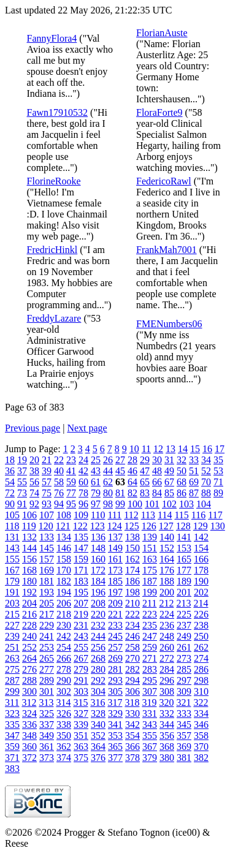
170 (63, 570)
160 (98, 559)
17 (219, 449)
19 (22, 460)
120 (46, 526)
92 (34, 504)
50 (181, 471)
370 (201, 746)
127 (166, 526)
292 (98, 680)
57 (47, 482)
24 (83, 460)
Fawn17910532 (57, 112)
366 (132, 746)
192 (29, 592)
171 (81, 570)
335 (12, 724)
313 (46, 702)
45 (120, 471)
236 (166, 625)
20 (34, 460)
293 (115, 680)
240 (29, 636)
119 (28, 526)
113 (148, 515)
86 (181, 493)
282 (132, 669)
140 (166, 537)
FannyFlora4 (52, 38)
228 (29, 625)
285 (184, 669)
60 (83, 482)
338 (63, 724)
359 (12, 746)
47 (145, 471)
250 (201, 636)
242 (63, 636)
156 (29, 559)
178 (201, 570)
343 (149, 724)
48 (157, 471)
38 (34, 471)
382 (201, 757)
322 (200, 702)
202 (201, 592)
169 (46, 570)
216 (29, 614)
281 (115, 669)
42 (83, 471)
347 (12, 735)
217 (46, 614)
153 (184, 548)
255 (81, 647)
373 (46, 757)
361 (46, 746)
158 (63, 559)
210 (132, 603)
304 (98, 691)
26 (108, 460)
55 (22, 482)
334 (201, 713)
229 (46, 625)
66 (157, 482)
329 (115, 713)
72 (10, 493)
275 (12, 669)
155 (12, 559)
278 (63, 669)
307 (149, 691)
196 (98, 592)
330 (132, 713)
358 (201, 735)
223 (149, 614)
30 (157, 460)
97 (96, 504)
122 (80, 526)
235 (149, 625)
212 (166, 603)
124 (114, 526)
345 (184, 724)
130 (217, 526)
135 (81, 537)
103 (186, 504)
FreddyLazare (54, 318)
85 (169, 493)
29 (145, 460)
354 (132, 735)
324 (29, 713)
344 (166, 724)
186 (132, 581)
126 (149, 526)
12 (158, 449)
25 (96, 460)
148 (98, 548)
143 (12, 548)
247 (149, 636)
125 (132, 526)
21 (47, 460)
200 (166, 592)
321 (183, 702)
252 (29, 647)
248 (166, 636)
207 (81, 603)
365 (115, 746)
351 (81, 735)
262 (201, 647)
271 (149, 658)
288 (29, 680)
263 (12, 658)
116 (198, 515)
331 (149, 713)
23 (71, 460)
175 (149, 570)
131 (12, 537)
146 (63, 548)
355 (149, 735)
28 (132, 460)
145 (46, 548)
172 (98, 570)
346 (201, 724)
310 (201, 691)
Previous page (32, 428)
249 (184, 636)
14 (183, 449)
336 (29, 724)
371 (12, 757)
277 (46, 669)
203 (12, 603)
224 (166, 614)
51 (194, 471)
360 (29, 746)
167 (12, 570)
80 (108, 493)
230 (63, 625)
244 (98, 636)
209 (115, 603)
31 (169, 460)
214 (200, 603)
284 (166, 669)
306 (132, 691)
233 (115, 625)
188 (166, 581)
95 (71, 504)
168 (29, 570)
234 (132, 625)
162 (132, 559)
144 (29, 548)
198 (132, 592)
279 (81, 669)
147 (81, 548)
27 (120, 460)
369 (184, 746)
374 (63, 757)
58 (59, 482)
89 (218, 493)
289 (46, 680)
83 (145, 493)
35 (218, 460)
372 (29, 757)
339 (81, 724)
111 (114, 515)
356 (166, 735)
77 (71, 493)
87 (194, 493)
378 (132, 757)
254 (63, 647)
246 (132, 636)
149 (115, 548)
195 (81, 592)
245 (115, 636)
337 (46, 724)
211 (149, 603)
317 (114, 702)
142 (201, 537)
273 (184, 658)
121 (63, 526)
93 (47, 504)
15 (195, 449)
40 (59, 471)
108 (63, 515)
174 (132, 570)
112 (131, 515)
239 (12, 636)
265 (46, 658)
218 (63, 614)
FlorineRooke (54, 181)
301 (46, 691)
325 (46, 713)
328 (98, 713)
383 (12, 768)
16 (207, 449)
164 (166, 559)
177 (184, 570)
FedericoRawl (163, 181)
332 (166, 713)
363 (81, 746)
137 (115, 537)
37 (22, 471)
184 (98, 581)
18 (10, 460)
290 (63, 680)
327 (81, 713)
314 (63, 702)
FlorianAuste (162, 33)
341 (115, 724)
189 (184, 581)
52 (206, 471)
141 (184, 537)
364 (98, 746)
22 (59, 460)
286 (201, 669)
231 (81, 625)
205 (46, 603)
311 (12, 702)
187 (149, 581)
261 (184, 647)
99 (120, 504)
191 (12, 592)
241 (46, 636)
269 (115, 658)
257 (115, 647)
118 (12, 526)
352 (98, 735)
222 (132, 614)
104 (203, 504)
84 (157, 493)
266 (63, 658)
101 (152, 504)
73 (22, 493)
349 (46, 735)
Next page (87, 428)
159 (81, 559)
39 (47, 471)
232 (98, 625)
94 (59, 504)
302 (63, 691)
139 (149, 537)
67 (169, 482)
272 (166, 658)
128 (183, 526)
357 (184, 735)
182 (63, 581)
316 (97, 702)
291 (81, 680)
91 (22, 504)
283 (149, 669)
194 (63, 592)
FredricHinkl (52, 249)
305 (115, 691)
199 (149, 592)
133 (46, 537)
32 (181, 460)
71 (218, 482)
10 (134, 449)
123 (97, 526)
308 (166, 691)
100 (135, 504)
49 (169, 471)
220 (98, 614)
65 (145, 482)
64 (132, 482)
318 (132, 702)
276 (29, 669)
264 (29, 658)
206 (63, 603)
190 (201, 581)
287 (12, 680)
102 (169, 504)
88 (206, 493)
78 (83, 493)
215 (12, 614)
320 (166, 702)
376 (98, 757)
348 (29, 735)
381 (184, 757)
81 (120, 493)
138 (132, 537)
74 (34, 493)
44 (108, 471)
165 (184, 559)
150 (132, 548)
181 (46, 581)
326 (63, 713)
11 (146, 449)
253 (46, 647)
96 (83, 504)
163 (149, 559)
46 (132, 471)
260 (166, 647)
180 (29, 581)
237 (184, 625)
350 (63, 735)
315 (80, 702)
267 (81, 658)
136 (98, 537)
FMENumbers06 (169, 324)
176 (166, 570)
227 (12, 625)
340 (98, 724)
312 (28, 702)
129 (200, 526)
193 (46, 592)
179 (12, 581)
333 (184, 713)
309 (184, 691)
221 (115, 614)
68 (181, 482)
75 (47, 493)
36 (10, 471)
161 (115, 559)
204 (29, 603)
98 (108, 504)
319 (149, 702)
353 (115, 735)
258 (132, 647)
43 (96, 471)
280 (98, 669)
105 (12, 515)
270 (132, 658)
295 (149, 680)
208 (98, 603)
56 (34, 482)
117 (215, 515)
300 (29, 691)
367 (149, 746)
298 (201, 680)
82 (132, 493)
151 (149, 548)
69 (194, 482)
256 (98, 647)
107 (46, 515)
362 (63, 746)
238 (201, 625)
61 (96, 482)
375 (81, 757)
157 (46, 559)
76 (59, 493)
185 (115, 581)
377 (115, 757)
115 (181, 515)
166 (201, 559)
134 (63, 537)
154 (201, 548)
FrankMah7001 (166, 249)
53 (218, 471)
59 (71, 482)
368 (166, 746)
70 (206, 482)
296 (166, 680)
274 (201, 658)
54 (10, 482)
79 (96, 493)
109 (81, 515)
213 (183, 603)
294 (132, 680)
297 (184, 680)
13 (170, 449)
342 (132, 724)
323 (12, 713)
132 (29, 537)
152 (166, 548)
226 (201, 614)
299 (12, 691)
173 (115, 570)
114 (165, 515)
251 (12, 647)
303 (81, 691)
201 (184, 592)
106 (29, 515)
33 (194, 460)
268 (98, 658)
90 (10, 504)
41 (71, 471)
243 (81, 636)
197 (115, 592)
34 (206, 460)
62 (108, 482)
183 (81, 581)
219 (81, 614)
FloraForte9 (159, 112)
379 (149, 757)
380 (166, 757)
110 (98, 515)
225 (184, 614)
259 (149, 647)
